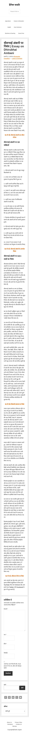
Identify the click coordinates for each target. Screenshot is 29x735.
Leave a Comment (17, 58)
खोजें (5, 684)
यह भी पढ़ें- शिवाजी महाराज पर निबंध (14, 404)
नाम (5, 634)
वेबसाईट (6, 652)
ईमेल (5, 643)
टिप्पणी (6, 609)
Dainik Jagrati (15, 5)
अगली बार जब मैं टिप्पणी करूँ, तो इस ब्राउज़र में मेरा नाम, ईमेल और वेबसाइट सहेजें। (12, 666)
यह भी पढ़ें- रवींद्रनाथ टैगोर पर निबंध (14, 576)
